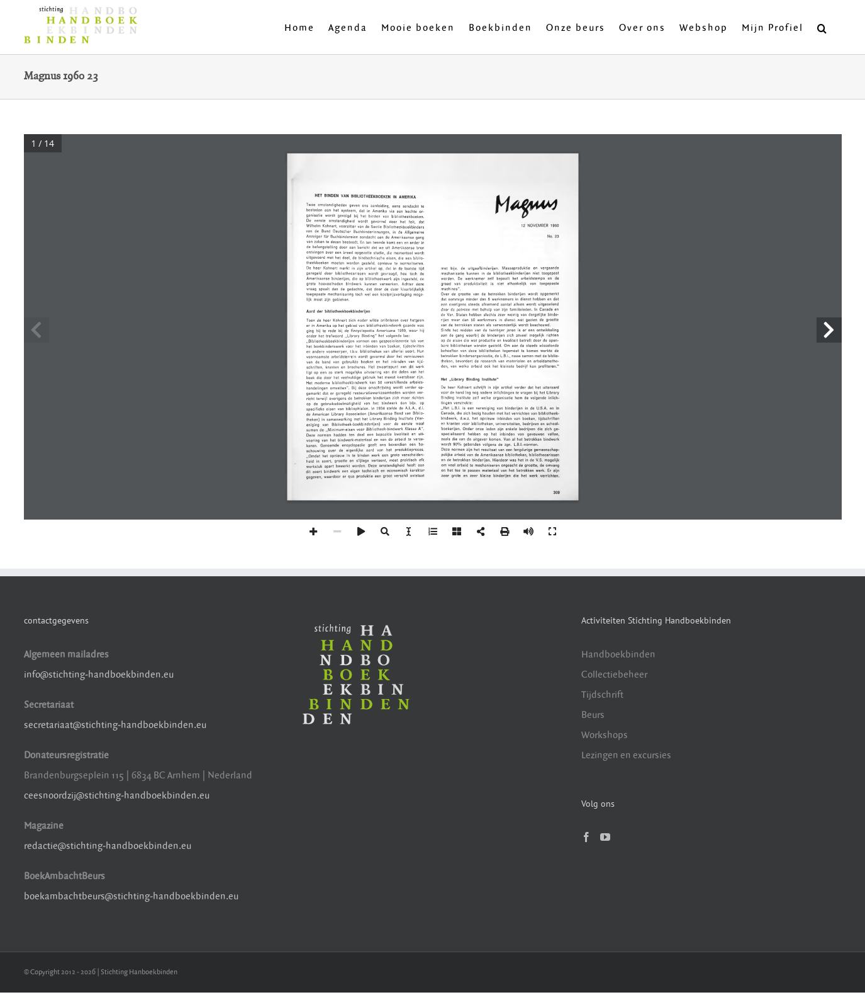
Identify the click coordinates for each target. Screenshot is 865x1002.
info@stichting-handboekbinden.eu (99, 675)
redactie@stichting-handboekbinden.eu (107, 846)
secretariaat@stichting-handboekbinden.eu (115, 725)
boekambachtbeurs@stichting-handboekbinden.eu (131, 896)
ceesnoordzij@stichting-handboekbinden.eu (116, 796)
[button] (822, 27)
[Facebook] (586, 837)
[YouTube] (605, 837)
